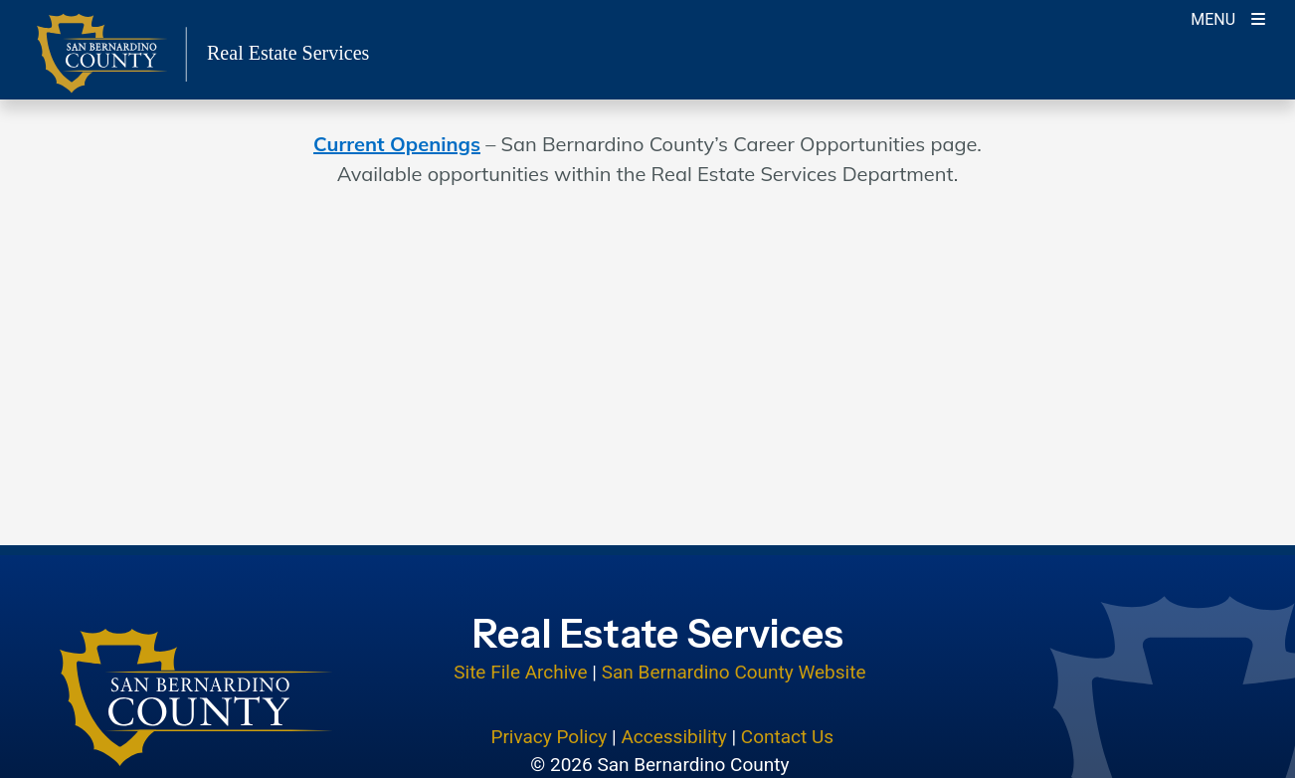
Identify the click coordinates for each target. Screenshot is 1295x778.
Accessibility (673, 736)
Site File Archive (520, 672)
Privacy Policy (548, 736)
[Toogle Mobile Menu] (1228, 17)
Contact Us (787, 736)
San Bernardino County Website (734, 672)
